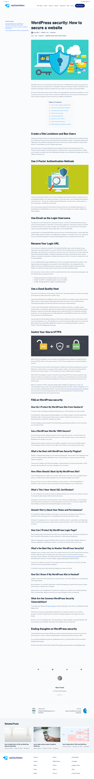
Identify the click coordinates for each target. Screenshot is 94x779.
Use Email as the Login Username (59, 110)
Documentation (78, 753)
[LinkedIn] (81, 666)
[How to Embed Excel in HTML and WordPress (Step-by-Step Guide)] (18, 730)
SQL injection (52, 606)
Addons (56, 5)
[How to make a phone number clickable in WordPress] (47, 730)
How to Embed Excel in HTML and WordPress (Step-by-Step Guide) (14, 24)
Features (51, 5)
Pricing (72, 5)
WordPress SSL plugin (37, 641)
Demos (45, 5)
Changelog (77, 757)
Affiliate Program (57, 757)
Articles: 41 (59, 691)
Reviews (55, 753)
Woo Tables (40, 5)
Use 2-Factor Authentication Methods (60, 107)
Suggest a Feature (78, 761)
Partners (55, 761)
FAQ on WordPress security (58, 121)
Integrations (63, 5)
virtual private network (73, 556)
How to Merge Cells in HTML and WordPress (17, 30)
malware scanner (63, 645)
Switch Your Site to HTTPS (57, 118)
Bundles (35, 769)
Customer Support (79, 769)
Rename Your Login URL (57, 113)
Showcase (36, 753)
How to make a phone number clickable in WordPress (17, 27)
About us (55, 765)
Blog (68, 5)
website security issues (49, 325)
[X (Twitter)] (52, 666)
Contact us (55, 769)
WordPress (53, 32)
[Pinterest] (67, 666)
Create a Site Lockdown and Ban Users (61, 105)
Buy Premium (80, 5)
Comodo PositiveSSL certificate (79, 389)
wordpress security (37, 659)
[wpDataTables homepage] (13, 754)
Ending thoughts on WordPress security (61, 124)
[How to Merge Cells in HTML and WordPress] (76, 730)
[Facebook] (38, 666)
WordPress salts (80, 645)
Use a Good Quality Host (57, 116)
